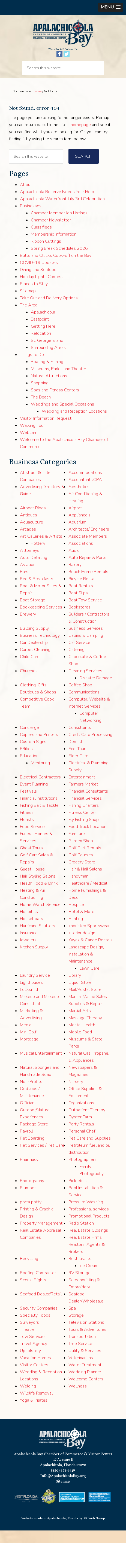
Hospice (76, 917)
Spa (72, 1321)
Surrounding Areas (48, 360)
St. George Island (47, 353)
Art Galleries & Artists (41, 549)
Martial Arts (79, 1024)
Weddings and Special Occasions (62, 417)
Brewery (28, 627)
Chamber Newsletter (51, 233)
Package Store (34, 1137)
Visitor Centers (34, 1378)
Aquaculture (31, 535)
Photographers (82, 1172)
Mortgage (29, 1052)
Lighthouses (31, 995)
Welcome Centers (85, 1392)
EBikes (26, 762)
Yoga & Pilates (33, 1413)
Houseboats (31, 932)
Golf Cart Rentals (84, 861)
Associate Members (87, 549)
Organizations (81, 1116)
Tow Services (33, 1349)
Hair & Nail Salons (85, 882)
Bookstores (79, 620)
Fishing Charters (83, 818)
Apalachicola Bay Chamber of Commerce (63, 39)
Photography (32, 1194)
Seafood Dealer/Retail (41, 1307)
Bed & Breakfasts (36, 592)
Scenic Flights (33, 1293)
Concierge (29, 740)
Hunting (75, 932)
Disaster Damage (95, 691)
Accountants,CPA (85, 492)
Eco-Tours (78, 762)
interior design (81, 946)
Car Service (79, 655)
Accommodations (85, 485)
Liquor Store (80, 995)
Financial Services (85, 811)
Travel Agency (33, 1356)
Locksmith (29, 1002)
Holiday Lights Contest (41, 289)
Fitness (27, 825)
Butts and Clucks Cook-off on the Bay (55, 268)
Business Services (85, 641)
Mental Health (81, 1038)
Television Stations (86, 1335)
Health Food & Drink (39, 896)
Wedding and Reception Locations (74, 424)
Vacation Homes (35, 1371)
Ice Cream (88, 1279)
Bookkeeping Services (41, 620)
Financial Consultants (88, 804)
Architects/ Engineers (88, 542)
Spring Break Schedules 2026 (59, 261)
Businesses (30, 218)
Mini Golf (28, 1045)
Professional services (88, 1222)
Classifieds (41, 240)
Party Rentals (81, 1137)
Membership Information (53, 247)
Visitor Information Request (45, 431)
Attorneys (29, 563)
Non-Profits (31, 1094)
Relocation (41, 346)
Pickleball (77, 1194)
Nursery (75, 1094)
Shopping (40, 395)
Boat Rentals (80, 599)
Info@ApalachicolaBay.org (63, 1488)
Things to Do (32, 367)
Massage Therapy (85, 1031)
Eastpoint (40, 332)
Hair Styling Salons (37, 889)
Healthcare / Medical (87, 896)
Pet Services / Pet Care (42, 1158)
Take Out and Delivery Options (49, 311)
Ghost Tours (31, 861)
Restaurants (79, 1271)
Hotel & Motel (81, 924)
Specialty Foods (35, 1328)
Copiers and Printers (39, 747)
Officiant (28, 1116)
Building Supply (34, 641)
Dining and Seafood (38, 282)
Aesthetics (78, 500)
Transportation (82, 1349)
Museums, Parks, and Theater (58, 381)
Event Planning (34, 797)
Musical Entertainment (41, 1066)
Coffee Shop (80, 698)
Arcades (28, 542)
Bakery (75, 577)
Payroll (26, 1144)
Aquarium (77, 535)
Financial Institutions (39, 811)
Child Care (30, 669)
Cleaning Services (85, 684)
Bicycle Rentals (83, 592)
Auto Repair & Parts (87, 570)
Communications (84, 705)
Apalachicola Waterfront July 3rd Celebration (62, 211)
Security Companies (39, 1321)
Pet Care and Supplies (89, 1151)
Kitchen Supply (34, 960)
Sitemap (28, 303)
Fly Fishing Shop (83, 832)
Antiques (28, 528)
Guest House (32, 882)
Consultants (79, 740)
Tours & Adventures (87, 1342)
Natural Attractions (49, 388)
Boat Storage (32, 613)
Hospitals (29, 924)
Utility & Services (84, 1364)
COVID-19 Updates (39, 275)
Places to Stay (34, 296)
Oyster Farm (80, 1130)
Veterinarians (80, 1371)
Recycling (29, 1271)
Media (25, 1038)
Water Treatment (84, 1378)
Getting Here (43, 339)
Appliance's (79, 528)
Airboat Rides (33, 521)
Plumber (28, 1201)
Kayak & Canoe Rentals (90, 953)
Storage (76, 1328)
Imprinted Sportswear (89, 939)
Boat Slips (78, 606)
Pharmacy (29, 1172)
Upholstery (30, 1364)
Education (29, 769)
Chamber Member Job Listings (59, 226)
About (26, 197)
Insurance (29, 946)
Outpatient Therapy (86, 1123)
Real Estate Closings (88, 1243)
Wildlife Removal (36, 1406)
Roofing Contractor (38, 1286)
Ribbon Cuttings (46, 254)
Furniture (76, 847)
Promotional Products (89, 1229)
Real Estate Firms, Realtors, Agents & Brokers (86, 1257)
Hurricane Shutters (37, 939)
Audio (74, 563)
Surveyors (29, 1335)
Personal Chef (81, 1144)
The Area (28, 318)
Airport (75, 521)
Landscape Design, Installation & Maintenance (86, 967)
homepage (81, 138)
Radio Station (81, 1236)
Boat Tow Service (85, 613)
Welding (28, 1399)
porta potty (30, 1215)
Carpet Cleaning (35, 662)
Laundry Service (35, 988)
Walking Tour (32, 438)
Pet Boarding (32, 1151)
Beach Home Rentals (88, 585)
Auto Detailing (33, 570)
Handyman (78, 889)
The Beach (41, 410)
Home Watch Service (40, 917)
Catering (76, 662)
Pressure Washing (85, 1215)
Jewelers (28, 953)
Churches (29, 684)
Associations (80, 556)
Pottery (38, 556)
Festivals (28, 804)
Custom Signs (33, 754)
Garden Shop (80, 854)
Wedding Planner (84, 1385)
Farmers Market (83, 797)
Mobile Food (80, 1045)
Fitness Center (82, 825)
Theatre (27, 1342)
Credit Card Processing (90, 747)
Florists (27, 832)
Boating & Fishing (47, 374)
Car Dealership (34, 655)
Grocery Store (81, 875)
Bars (24, 585)
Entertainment (81, 790)
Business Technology (40, 648)
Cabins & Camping (85, 648)
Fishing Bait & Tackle (39, 818)
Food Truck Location (87, 839)
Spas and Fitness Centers (55, 403)
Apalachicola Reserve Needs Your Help (57, 204)
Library (74, 988)
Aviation (27, 577)
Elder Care (78, 769)
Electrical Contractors (40, 790)
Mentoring (40, 776)
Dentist (75, 754)
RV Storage (79, 1286)
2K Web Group (94, 1531)
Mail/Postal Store (84, 1002)
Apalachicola (43, 325)
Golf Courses (80, 868)
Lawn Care (89, 981)
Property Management (41, 1236)
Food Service (32, 839)
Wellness (77, 1399)
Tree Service (80, 1356)
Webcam (28, 445)
